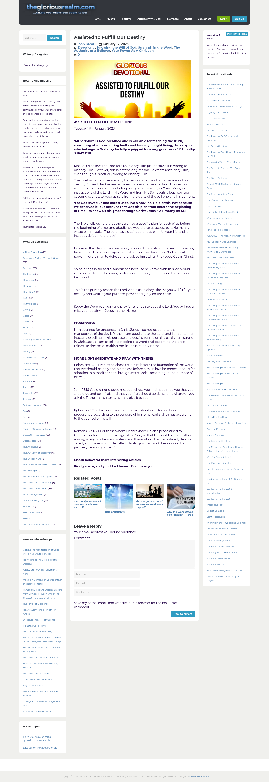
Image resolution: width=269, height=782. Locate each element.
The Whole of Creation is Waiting (224, 411)
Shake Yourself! (215, 355)
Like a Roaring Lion (217, 417)
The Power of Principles (219, 463)
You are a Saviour (216, 564)
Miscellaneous (30, 345)
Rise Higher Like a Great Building (224, 212)
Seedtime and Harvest (218, 499)
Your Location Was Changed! (222, 241)
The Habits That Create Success (39, 464)
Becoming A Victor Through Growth (42, 258)
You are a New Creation (219, 558)
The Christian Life (32, 458)
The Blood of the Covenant (221, 546)
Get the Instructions (217, 405)
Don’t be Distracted (217, 429)
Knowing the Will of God (116, 47)
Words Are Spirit (215, 124)
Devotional (86, 47)
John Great (86, 44)
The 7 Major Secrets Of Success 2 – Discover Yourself (87, 504)
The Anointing (30, 446)
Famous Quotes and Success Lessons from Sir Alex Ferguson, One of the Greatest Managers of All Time (42, 593)
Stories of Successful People (37, 429)
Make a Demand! (216, 435)
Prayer (26, 387)
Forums (126, 18)
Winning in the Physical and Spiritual (226, 522)
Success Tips (29, 441)
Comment (82, 538)
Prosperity (28, 393)
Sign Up (239, 18)
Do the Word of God (217, 299)
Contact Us (204, 18)
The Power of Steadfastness (37, 673)
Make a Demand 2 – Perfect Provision (226, 423)
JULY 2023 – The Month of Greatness (226, 235)
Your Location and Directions (222, 389)
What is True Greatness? (219, 218)
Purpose (27, 399)
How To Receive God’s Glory (37, 631)
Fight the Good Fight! (34, 625)
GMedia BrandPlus (199, 776)
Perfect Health (30, 375)
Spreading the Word (33, 423)
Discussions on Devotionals (40, 747)
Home (97, 18)
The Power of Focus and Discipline (41, 657)
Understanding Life (33, 500)
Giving (26, 309)
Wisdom (27, 506)
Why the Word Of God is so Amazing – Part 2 (180, 513)
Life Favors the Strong (218, 146)
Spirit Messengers (216, 516)
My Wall (111, 18)
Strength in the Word (155, 47)
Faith (25, 298)
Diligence (28, 286)
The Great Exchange (217, 178)
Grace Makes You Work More (38, 679)
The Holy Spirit (30, 470)
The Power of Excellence (36, 603)
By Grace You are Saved (219, 130)
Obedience (29, 363)
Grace (26, 321)
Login (223, 18)
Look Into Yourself (216, 118)
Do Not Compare (215, 510)
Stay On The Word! (33, 685)
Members (173, 18)
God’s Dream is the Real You (221, 534)
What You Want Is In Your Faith (223, 224)
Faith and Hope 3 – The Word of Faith (226, 367)
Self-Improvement (32, 405)
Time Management (33, 494)
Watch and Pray (215, 505)
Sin (24, 417)
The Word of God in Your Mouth (223, 162)
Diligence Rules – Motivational (39, 619)
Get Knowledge (215, 283)
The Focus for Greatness (219, 441)
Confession (29, 274)
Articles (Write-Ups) (149, 18)
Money (26, 351)
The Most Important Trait (220, 94)
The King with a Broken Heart (222, 552)
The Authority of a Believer (37, 452)
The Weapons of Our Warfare (222, 528)
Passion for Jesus (32, 369)
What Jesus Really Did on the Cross (225, 570)
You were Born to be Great (220, 257)
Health (26, 327)
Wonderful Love (31, 512)
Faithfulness (29, 303)
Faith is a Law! (214, 206)
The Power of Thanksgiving (37, 482)
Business (27, 268)
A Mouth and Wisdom (218, 100)
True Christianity (115, 511)
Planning (28, 381)
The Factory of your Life (219, 540)
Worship (27, 518)
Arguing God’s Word (217, 112)
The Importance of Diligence (38, 476)
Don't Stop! (29, 292)
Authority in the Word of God (38, 711)
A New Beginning (32, 252)
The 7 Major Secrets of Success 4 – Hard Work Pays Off (149, 504)
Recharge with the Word (219, 361)
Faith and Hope (215, 383)
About (188, 18)
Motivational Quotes (33, 357)
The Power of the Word (35, 488)
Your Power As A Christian (133, 50)
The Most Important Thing (220, 194)
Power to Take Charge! (218, 230)
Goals (26, 315)
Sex (25, 411)
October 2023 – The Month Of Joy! (224, 106)
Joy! (25, 333)
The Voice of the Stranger (220, 200)
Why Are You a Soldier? (219, 457)
